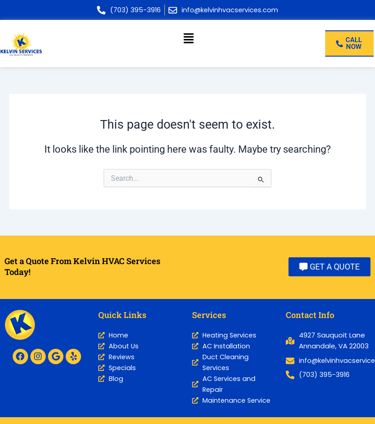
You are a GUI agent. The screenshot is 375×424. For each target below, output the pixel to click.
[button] (189, 39)
